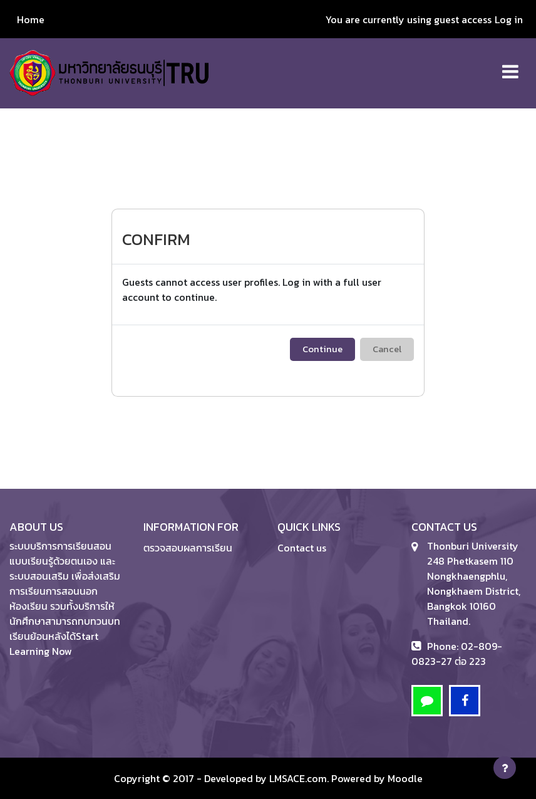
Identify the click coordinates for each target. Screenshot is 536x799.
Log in (509, 19)
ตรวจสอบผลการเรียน (187, 547)
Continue (322, 349)
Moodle (405, 778)
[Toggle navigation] (510, 65)
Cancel (387, 349)
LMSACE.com (298, 778)
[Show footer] (504, 767)
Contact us (301, 547)
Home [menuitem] (30, 19)
